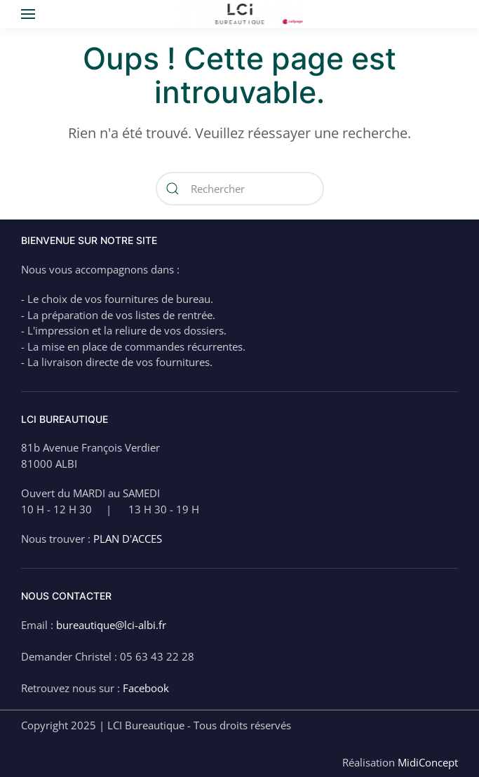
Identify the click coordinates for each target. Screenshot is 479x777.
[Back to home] (239, 14)
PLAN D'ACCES (127, 539)
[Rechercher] (240, 188)
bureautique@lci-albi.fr (111, 625)
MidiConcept (428, 762)
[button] (28, 14)
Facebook (146, 688)
